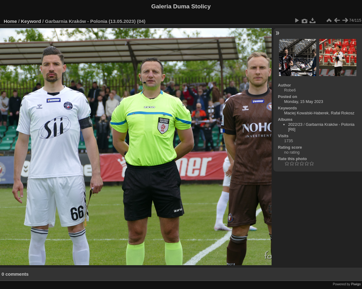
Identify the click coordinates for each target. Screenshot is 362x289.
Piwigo (356, 284)
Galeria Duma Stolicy (181, 6)
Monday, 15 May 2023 (303, 101)
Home (10, 21)
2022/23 (295, 124)
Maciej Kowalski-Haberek (306, 113)
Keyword (31, 21)
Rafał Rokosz (342, 113)
